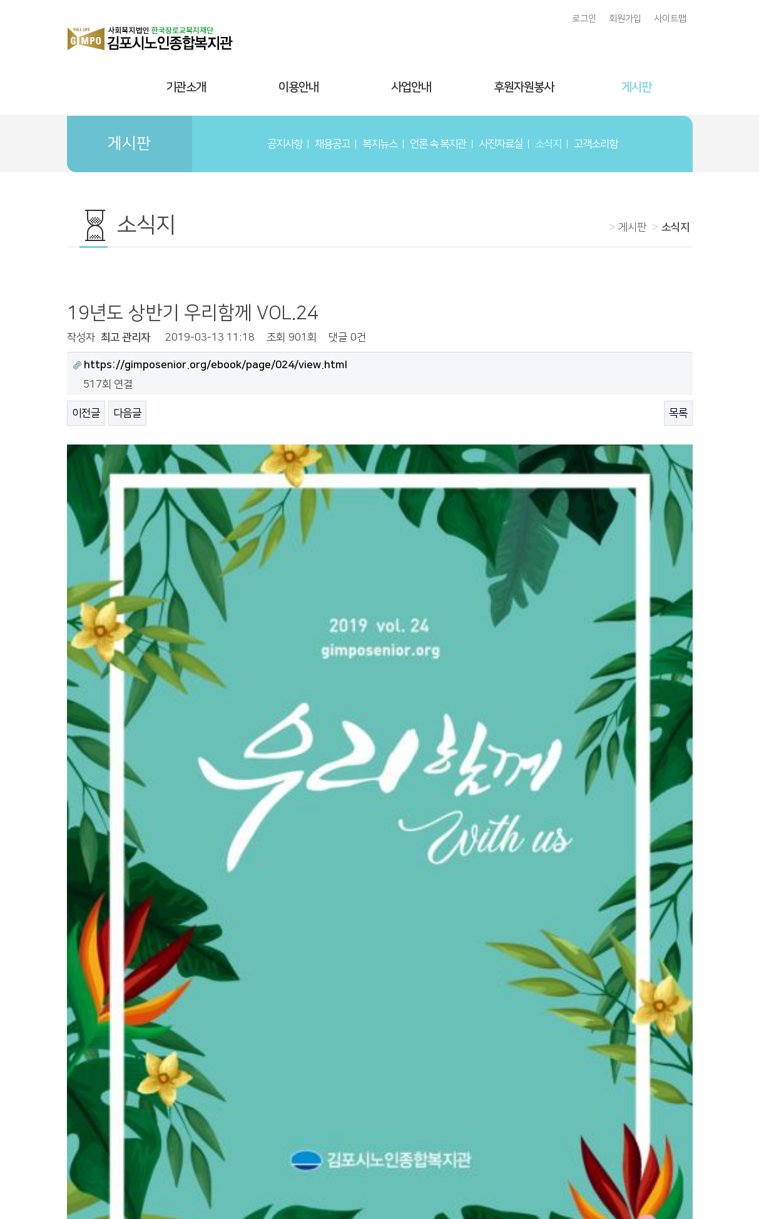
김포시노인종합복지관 (380, 1109)
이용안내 (298, 87)
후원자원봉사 (524, 87)
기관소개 (186, 87)
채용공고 (332, 144)
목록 (678, 413)
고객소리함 (596, 144)
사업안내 (411, 87)
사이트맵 (670, 19)
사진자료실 (500, 144)
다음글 (127, 413)
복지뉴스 (379, 144)
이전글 (86, 413)
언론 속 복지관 (438, 144)
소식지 (548, 144)
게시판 (636, 87)
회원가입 (625, 19)
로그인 (584, 19)
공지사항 (284, 144)
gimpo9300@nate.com (588, 1175)
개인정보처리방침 (495, 1151)
